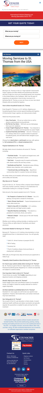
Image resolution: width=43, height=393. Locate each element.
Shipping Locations (27, 356)
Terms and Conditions (16, 391)
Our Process (26, 358)
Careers (24, 362)
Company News (26, 360)
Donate (21, 385)
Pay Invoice (27, 345)
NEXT (21, 42)
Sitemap (25, 364)
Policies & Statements (27, 391)
